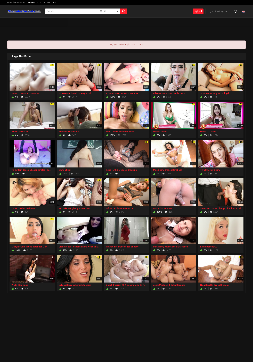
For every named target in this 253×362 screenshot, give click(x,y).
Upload (198, 11)
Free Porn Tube (34, 2)
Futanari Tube (50, 2)
